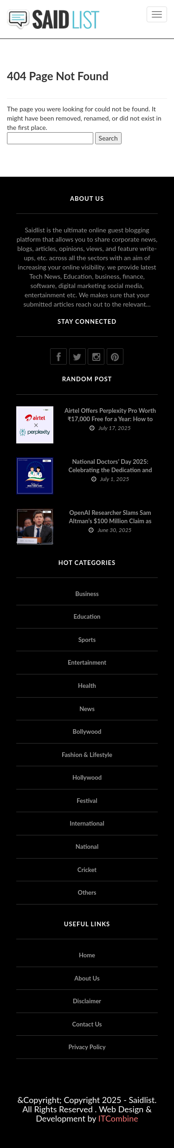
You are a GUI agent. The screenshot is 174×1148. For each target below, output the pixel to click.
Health (87, 685)
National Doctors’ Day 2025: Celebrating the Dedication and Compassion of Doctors (110, 470)
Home (87, 955)
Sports (87, 639)
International (87, 823)
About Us (86, 978)
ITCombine (118, 1118)
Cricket (87, 869)
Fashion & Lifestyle (87, 754)
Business (87, 593)
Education (87, 616)
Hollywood (87, 777)
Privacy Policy (86, 1047)
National (87, 846)
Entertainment (87, 662)
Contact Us (87, 1024)
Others (86, 892)
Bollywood (87, 731)
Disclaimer (87, 1001)
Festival (87, 800)
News (87, 708)
